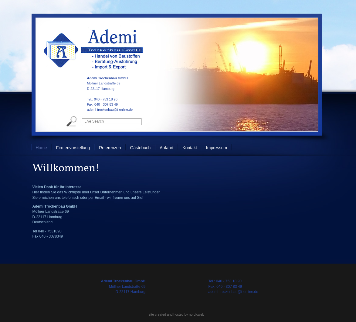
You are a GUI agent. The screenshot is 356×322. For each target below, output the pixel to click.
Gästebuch (140, 147)
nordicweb (196, 314)
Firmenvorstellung (73, 147)
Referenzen (110, 147)
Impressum (216, 147)
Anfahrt (166, 147)
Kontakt (189, 147)
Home (41, 147)
